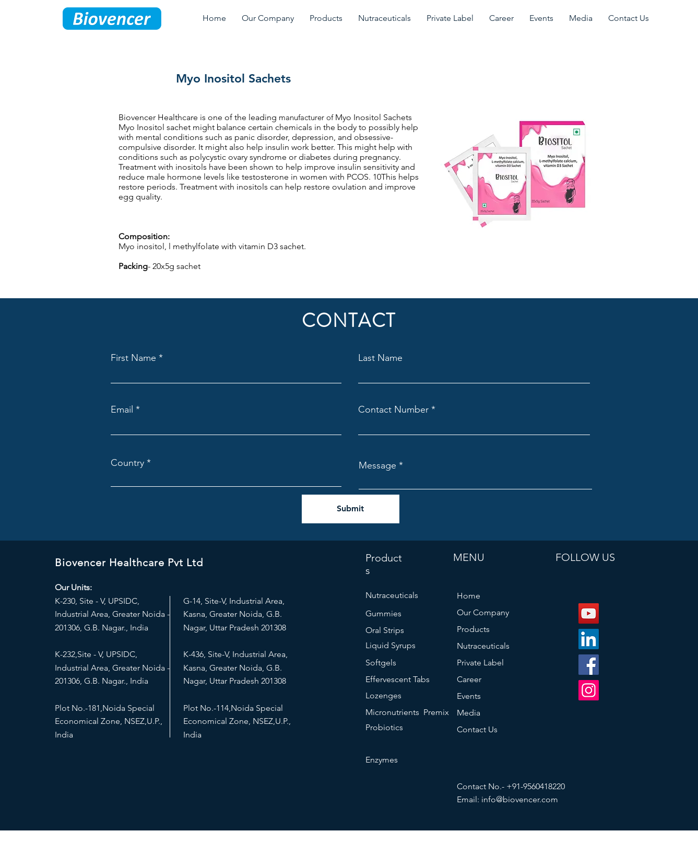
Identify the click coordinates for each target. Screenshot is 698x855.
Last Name (380, 357)
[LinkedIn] (588, 639)
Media (468, 713)
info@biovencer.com (519, 799)
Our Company (483, 612)
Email (122, 409)
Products (473, 629)
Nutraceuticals (483, 646)
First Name (133, 357)
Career (469, 679)
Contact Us (477, 729)
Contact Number (393, 409)
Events (469, 696)
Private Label (480, 662)
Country (127, 462)
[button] (268, 18)
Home (468, 596)
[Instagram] (588, 690)
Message (377, 465)
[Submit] (350, 509)
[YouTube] (588, 613)
